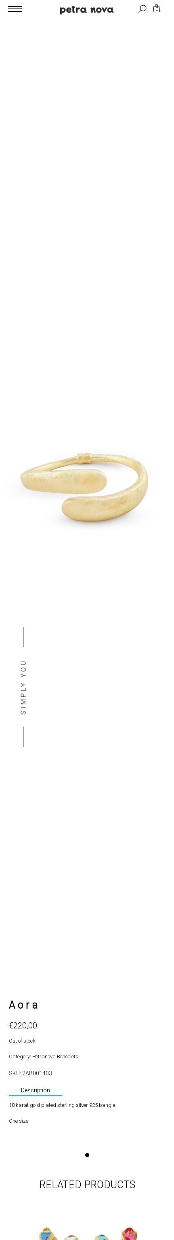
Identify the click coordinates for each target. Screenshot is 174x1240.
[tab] (35, 1091)
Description (35, 1090)
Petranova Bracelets (55, 1056)
